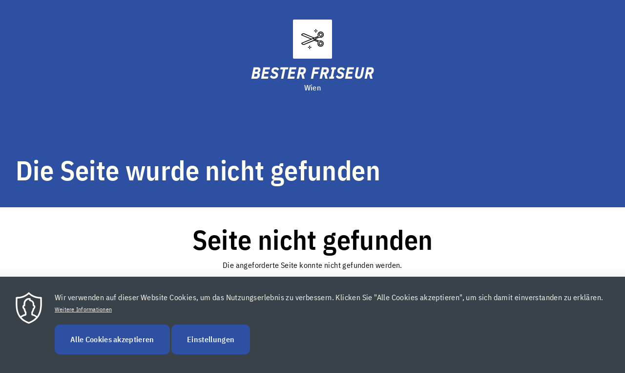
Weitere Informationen (83, 320)
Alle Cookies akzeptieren (112, 350)
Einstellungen (210, 350)
